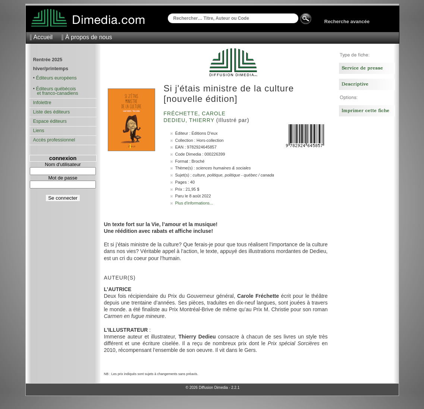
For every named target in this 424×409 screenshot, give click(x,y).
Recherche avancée (347, 21)
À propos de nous (88, 37)
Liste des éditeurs (51, 112)
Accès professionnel (54, 140)
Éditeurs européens (56, 78)
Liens (38, 130)
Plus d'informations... (194, 203)
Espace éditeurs (50, 121)
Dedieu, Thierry (190, 120)
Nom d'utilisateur (63, 164)
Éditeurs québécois (56, 88)
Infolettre (42, 102)
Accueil (43, 37)
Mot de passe (62, 178)
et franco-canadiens (55, 93)
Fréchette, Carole (195, 113)
